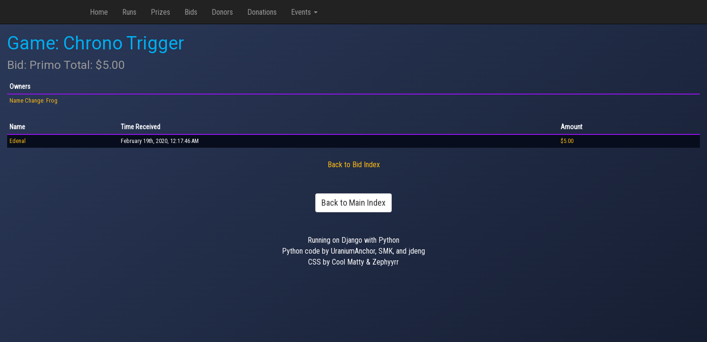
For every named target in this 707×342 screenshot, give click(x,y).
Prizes (160, 12)
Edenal (18, 141)
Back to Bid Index (354, 164)
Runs (129, 12)
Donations (262, 12)
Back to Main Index (353, 203)
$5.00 (567, 141)
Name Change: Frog (34, 100)
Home (99, 12)
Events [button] (304, 12)
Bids (190, 12)
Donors (222, 12)
